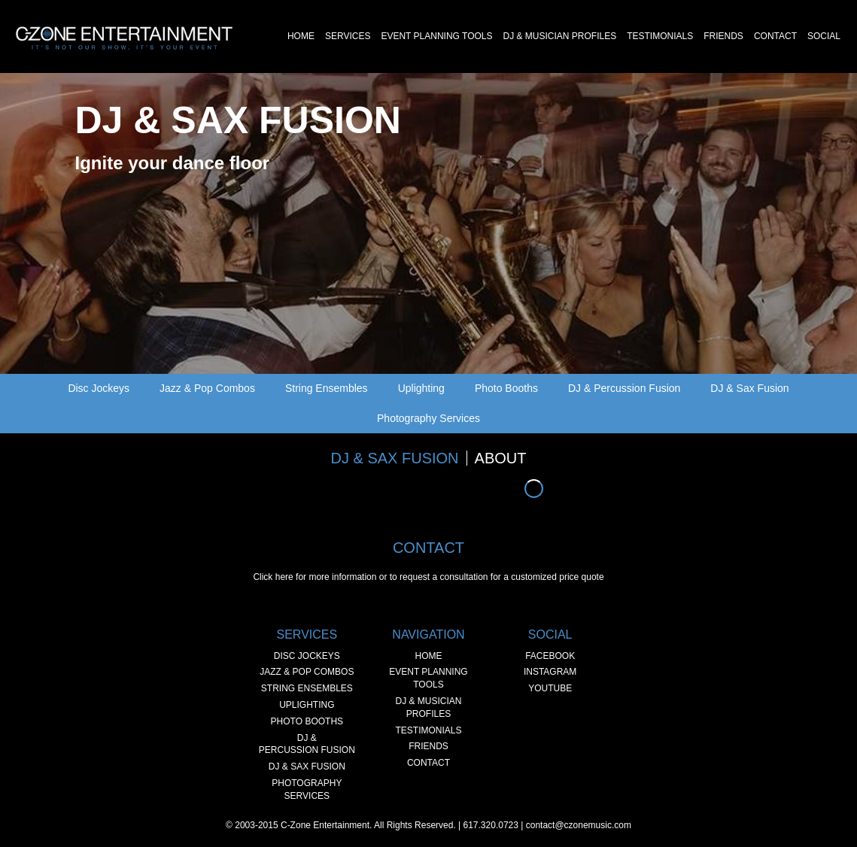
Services (347, 36)
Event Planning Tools (436, 36)
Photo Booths (506, 388)
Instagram (550, 671)
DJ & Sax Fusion (749, 388)
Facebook (550, 656)
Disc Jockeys (98, 388)
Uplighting (421, 388)
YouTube (550, 688)
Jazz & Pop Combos (207, 388)
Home (301, 36)
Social (823, 36)
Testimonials (660, 36)
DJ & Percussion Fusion (624, 388)
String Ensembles (326, 388)
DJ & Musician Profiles (559, 36)
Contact (775, 36)
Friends (723, 36)
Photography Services (428, 418)
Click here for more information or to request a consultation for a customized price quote (428, 577)
